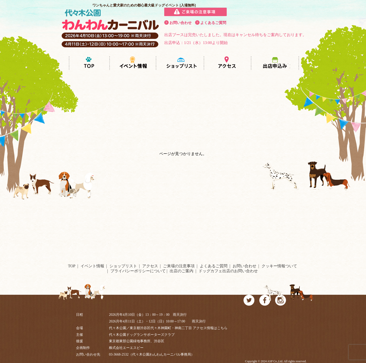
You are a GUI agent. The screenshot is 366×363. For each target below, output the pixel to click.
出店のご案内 (181, 271)
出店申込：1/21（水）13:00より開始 (196, 43)
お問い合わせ (180, 23)
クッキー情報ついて (279, 266)
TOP (71, 266)
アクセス (150, 266)
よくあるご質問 (213, 23)
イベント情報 (92, 266)
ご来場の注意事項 (179, 266)
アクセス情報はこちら (210, 328)
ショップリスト (123, 266)
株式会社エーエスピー (126, 348)
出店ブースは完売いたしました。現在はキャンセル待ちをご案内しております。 (235, 35)
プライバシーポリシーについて (138, 271)
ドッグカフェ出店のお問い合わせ (228, 271)
